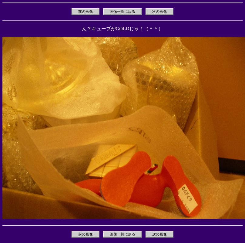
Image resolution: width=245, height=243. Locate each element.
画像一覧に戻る (122, 11)
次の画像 (159, 11)
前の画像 (85, 11)
